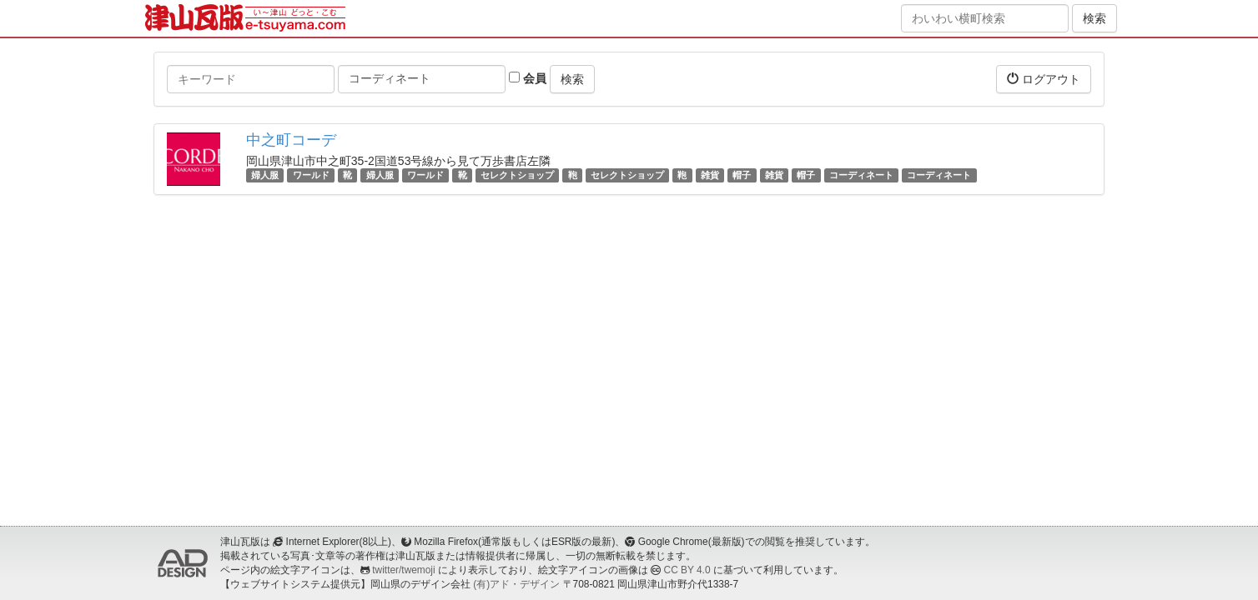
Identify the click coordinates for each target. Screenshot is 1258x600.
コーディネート (861, 175)
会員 (527, 78)
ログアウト (1043, 79)
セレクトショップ (517, 175)
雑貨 (710, 175)
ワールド (311, 175)
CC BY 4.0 (687, 570)
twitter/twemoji (403, 570)
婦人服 (265, 175)
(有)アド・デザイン (516, 584)
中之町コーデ (291, 140)
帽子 (741, 175)
